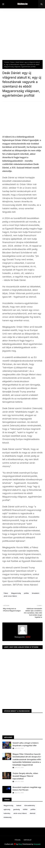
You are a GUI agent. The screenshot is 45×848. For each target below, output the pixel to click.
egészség (7, 809)
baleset (18, 805)
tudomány (7, 813)
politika (26, 593)
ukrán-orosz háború (10, 596)
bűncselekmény (29, 805)
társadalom (35, 593)
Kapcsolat (27, 840)
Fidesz (12, 62)
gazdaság (16, 809)
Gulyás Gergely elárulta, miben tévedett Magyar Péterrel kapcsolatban (25, 776)
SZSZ (27, 637)
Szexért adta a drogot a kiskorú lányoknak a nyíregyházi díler (26, 744)
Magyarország (16, 593)
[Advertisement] (22, 36)
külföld (25, 809)
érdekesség (7, 817)
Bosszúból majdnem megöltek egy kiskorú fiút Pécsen (27, 788)
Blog (20, 844)
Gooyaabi (37, 844)
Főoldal (6, 62)
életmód (32, 813)
